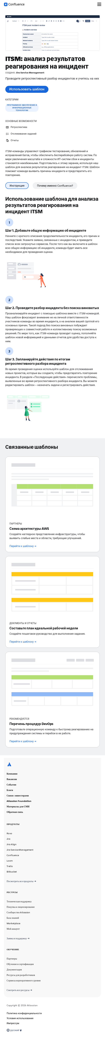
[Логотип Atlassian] (9, 737)
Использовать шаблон (26, 89)
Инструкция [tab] (17, 185)
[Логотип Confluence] (14, 4)
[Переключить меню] (99, 4)
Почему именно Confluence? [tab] (55, 185)
